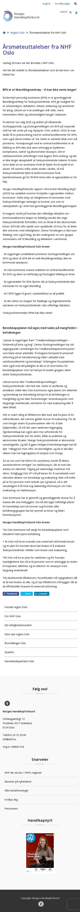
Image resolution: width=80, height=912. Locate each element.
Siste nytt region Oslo (16, 634)
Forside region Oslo (15, 607)
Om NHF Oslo (12, 616)
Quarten (9, 652)
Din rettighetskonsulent (18, 625)
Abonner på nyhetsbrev (17, 781)
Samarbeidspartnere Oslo (19, 661)
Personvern (11, 808)
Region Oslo (17, 32)
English (46, 3)
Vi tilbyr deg (11, 799)
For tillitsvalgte (62, 3)
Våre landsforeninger (16, 790)
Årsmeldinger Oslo (15, 643)
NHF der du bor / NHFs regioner (23, 772)
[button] (64, 12)
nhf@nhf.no (9, 739)
